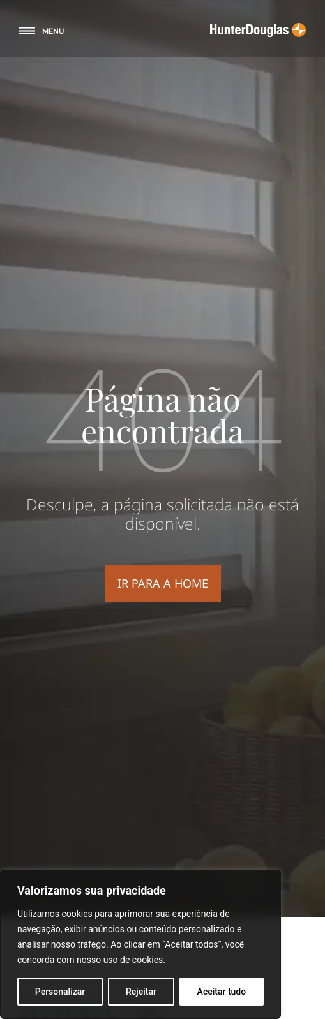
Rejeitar (141, 991)
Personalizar (60, 991)
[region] (140, 944)
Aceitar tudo (221, 991)
